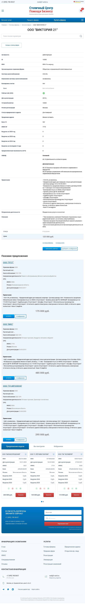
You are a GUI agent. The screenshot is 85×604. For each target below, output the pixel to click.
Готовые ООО (60, 243)
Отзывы (4, 564)
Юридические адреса (72, 547)
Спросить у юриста (55, 578)
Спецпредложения (8, 560)
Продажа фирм (49, 551)
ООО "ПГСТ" (8, 262)
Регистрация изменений (52, 564)
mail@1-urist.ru (42, 2)
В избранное (20, 316)
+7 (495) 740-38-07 (8, 2)
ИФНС (3, 556)
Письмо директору (24, 590)
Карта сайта (35, 590)
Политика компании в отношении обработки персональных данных (42, 601)
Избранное (58, 446)
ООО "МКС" (8, 324)
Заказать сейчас (52, 249)
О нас (3, 547)
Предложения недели (15, 446)
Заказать (21, 495)
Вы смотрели (39, 446)
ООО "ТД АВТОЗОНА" (12, 386)
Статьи (4, 551)
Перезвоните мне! (63, 524)
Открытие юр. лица (72, 551)
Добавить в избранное (69, 249)
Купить (8, 316)
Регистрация (48, 556)
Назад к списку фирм (12, 45)
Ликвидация (48, 560)
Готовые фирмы (48, 243)
